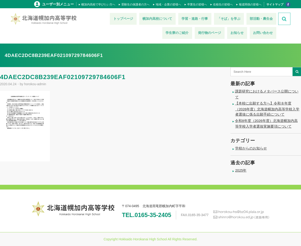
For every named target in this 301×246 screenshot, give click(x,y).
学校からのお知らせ (251, 148)
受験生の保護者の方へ (135, 4)
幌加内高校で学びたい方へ (98, 4)
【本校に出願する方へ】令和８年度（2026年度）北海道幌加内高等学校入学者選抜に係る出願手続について (267, 108)
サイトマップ (274, 4)
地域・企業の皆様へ (168, 4)
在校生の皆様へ (223, 4)
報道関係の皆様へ (250, 4)
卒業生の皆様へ (197, 4)
